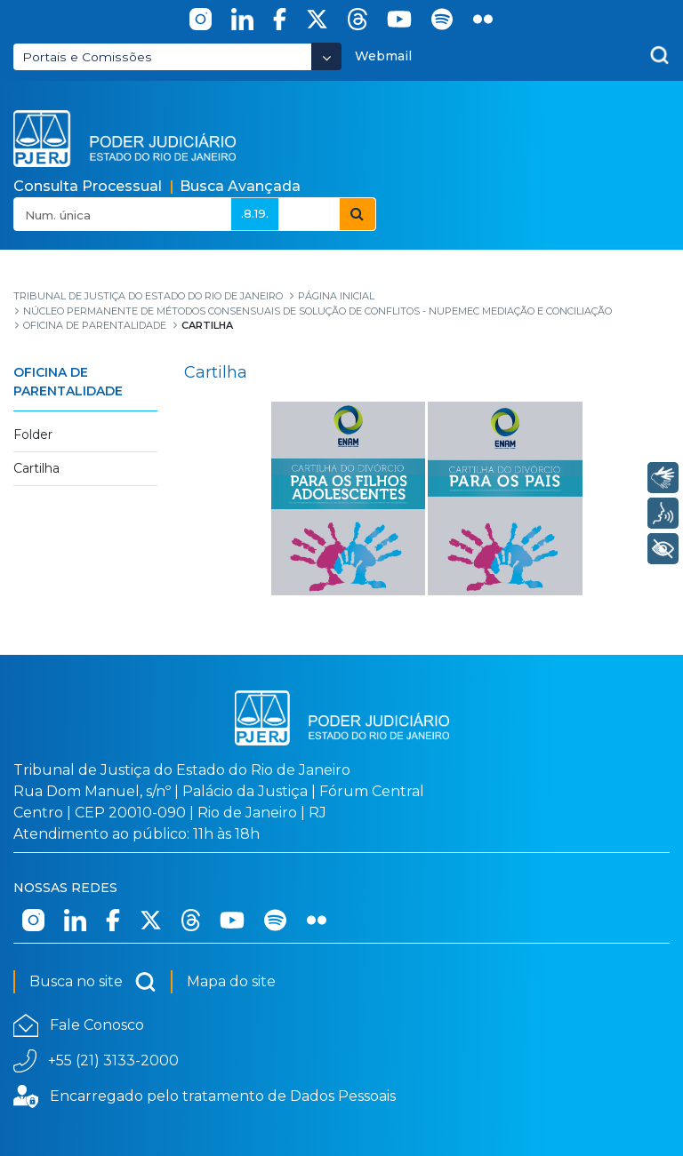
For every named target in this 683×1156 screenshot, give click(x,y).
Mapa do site (231, 981)
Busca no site (93, 981)
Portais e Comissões (87, 57)
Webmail (383, 56)
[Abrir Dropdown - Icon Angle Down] (326, 56)
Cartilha (36, 468)
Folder (32, 434)
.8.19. (255, 213)
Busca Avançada (240, 186)
